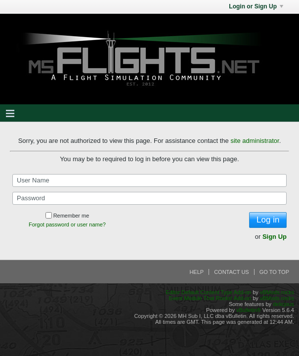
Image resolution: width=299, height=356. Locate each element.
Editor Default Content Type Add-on (208, 292)
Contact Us (231, 272)
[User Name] (149, 180)
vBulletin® (248, 310)
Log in (267, 219)
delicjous (283, 304)
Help (196, 272)
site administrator (254, 140)
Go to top (274, 272)
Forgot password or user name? (67, 224)
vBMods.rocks (277, 292)
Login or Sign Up (256, 6)
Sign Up (274, 236)
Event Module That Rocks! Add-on (210, 298)
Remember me (67, 216)
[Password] (149, 198)
